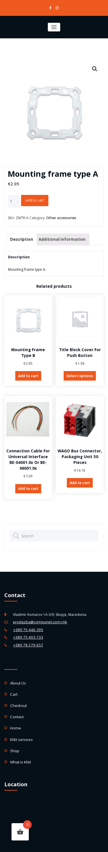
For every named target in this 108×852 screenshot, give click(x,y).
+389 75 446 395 (26, 623)
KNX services (20, 727)
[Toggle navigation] (54, 26)
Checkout (17, 695)
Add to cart (34, 199)
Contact (16, 706)
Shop (14, 737)
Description (21, 237)
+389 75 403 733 (26, 630)
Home (15, 716)
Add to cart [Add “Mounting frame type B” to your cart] (28, 373)
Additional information (58, 237)
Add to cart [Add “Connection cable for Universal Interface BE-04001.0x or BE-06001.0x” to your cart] (28, 485)
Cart (13, 684)
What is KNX (19, 748)
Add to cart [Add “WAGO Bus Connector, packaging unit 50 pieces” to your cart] (80, 479)
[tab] (20, 237)
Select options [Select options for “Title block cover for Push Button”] (80, 373)
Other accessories (61, 216)
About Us (17, 674)
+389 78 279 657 (26, 637)
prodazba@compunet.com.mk (38, 616)
